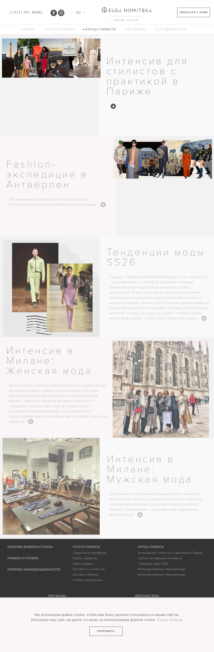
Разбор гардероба (85, 558)
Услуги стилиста (86, 547)
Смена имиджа (83, 564)
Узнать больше (170, 620)
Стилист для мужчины (88, 580)
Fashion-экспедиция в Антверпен (49, 174)
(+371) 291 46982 (26, 12)
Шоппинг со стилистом (89, 569)
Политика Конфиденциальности (33, 569)
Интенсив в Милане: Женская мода (52, 361)
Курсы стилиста (151, 547)
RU (78, 13)
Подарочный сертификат (90, 553)
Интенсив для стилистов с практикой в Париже (147, 76)
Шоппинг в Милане (85, 574)
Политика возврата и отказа (30, 547)
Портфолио (57, 596)
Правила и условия (22, 558)
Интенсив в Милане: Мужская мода (152, 469)
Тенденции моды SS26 (158, 257)
